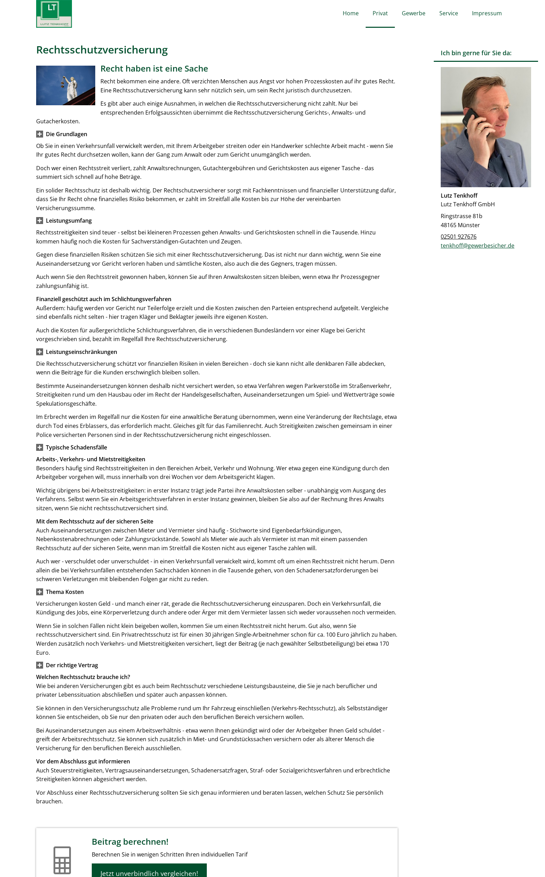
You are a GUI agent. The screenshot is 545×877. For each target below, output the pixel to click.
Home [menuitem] (351, 13)
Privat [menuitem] (380, 13)
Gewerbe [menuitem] (413, 13)
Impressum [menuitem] (487, 13)
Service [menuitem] (448, 13)
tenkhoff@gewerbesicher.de (477, 245)
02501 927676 (459, 236)
